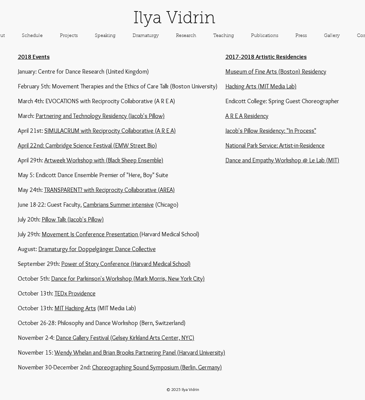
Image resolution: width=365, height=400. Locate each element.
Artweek (55, 160)
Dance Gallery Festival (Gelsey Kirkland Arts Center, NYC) (125, 338)
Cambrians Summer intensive (118, 204)
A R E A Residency (246, 116)
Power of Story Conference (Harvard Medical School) (126, 264)
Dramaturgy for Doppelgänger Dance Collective (97, 249)
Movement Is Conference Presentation (90, 234)
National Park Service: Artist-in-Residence (275, 145)
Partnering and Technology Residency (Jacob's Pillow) (100, 116)
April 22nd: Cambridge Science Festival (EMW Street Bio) (87, 145)
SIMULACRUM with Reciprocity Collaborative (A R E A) (110, 130)
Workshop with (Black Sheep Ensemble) (115, 160)
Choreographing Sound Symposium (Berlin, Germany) (157, 367)
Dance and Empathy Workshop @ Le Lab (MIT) (282, 160)
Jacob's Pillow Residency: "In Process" (270, 130)
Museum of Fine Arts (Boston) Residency (275, 71)
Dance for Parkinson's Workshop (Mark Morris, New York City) (128, 278)
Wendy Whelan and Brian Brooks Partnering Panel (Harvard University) (139, 352)
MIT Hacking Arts (75, 308)
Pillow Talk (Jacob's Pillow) (73, 219)
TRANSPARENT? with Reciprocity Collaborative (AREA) (109, 190)
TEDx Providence (75, 293)
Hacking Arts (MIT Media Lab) (261, 86)
